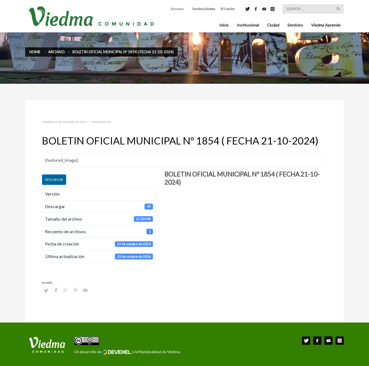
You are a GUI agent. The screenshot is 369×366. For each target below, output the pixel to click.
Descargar (54, 179)
